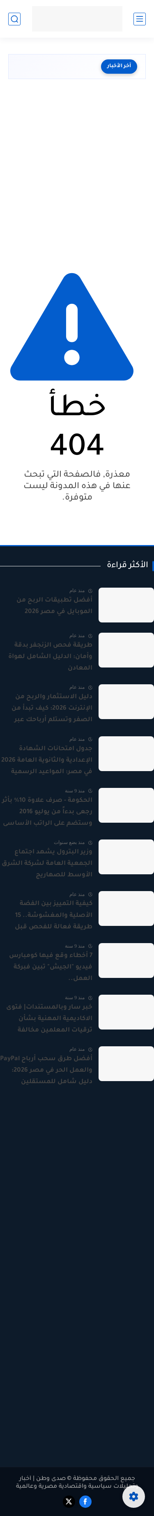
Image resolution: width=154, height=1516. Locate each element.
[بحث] (14, 19)
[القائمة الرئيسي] (139, 19)
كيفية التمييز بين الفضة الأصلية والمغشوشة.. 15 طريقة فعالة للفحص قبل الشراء (53, 916)
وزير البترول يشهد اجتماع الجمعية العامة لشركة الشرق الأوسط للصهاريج (47, 864)
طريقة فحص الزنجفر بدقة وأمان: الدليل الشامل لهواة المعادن (50, 657)
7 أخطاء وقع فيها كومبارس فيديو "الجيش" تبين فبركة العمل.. (50, 967)
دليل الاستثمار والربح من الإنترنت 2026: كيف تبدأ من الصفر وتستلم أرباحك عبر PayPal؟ (51, 710)
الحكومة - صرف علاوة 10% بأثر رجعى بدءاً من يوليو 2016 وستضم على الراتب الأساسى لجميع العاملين (47, 813)
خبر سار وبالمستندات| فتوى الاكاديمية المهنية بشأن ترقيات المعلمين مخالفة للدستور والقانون (49, 1020)
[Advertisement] (77, 172)
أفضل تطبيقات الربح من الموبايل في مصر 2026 (54, 606)
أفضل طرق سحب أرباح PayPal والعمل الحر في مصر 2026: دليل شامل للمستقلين (46, 1071)
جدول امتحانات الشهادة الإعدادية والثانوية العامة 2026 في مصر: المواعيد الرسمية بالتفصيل (46, 762)
